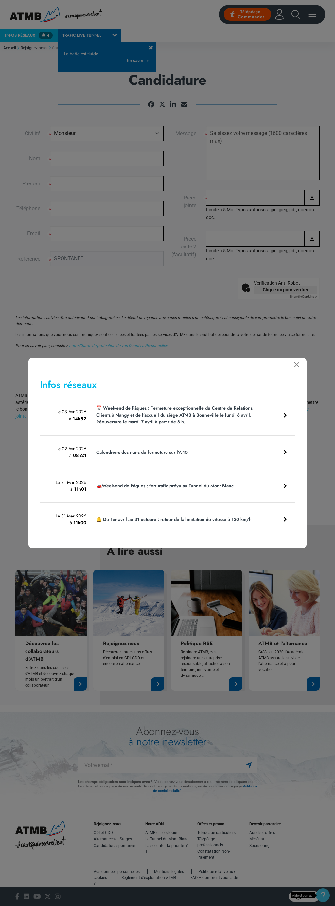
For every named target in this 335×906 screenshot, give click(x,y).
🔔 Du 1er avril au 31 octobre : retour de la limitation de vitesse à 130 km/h (174, 519)
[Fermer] (296, 364)
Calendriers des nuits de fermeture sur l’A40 (142, 452)
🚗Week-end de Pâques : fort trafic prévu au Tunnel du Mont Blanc (165, 486)
